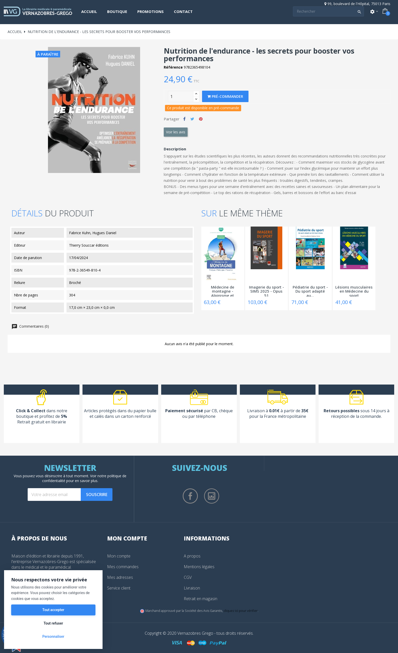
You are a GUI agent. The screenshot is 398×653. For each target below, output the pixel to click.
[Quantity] (180, 96)
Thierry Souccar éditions (89, 245)
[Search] (328, 11)
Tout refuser (53, 623)
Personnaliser (53, 636)
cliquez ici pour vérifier (241, 611)
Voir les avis (175, 132)
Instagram (211, 496)
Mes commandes (123, 566)
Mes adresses (120, 577)
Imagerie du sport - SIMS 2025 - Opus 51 (266, 291)
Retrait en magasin (200, 598)
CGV (188, 577)
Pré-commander (225, 96)
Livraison (192, 588)
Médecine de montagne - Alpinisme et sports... (222, 291)
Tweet (192, 118)
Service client (118, 588)
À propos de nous (39, 538)
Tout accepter (53, 610)
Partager (184, 118)
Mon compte (118, 556)
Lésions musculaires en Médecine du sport (354, 291)
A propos (192, 556)
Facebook (190, 496)
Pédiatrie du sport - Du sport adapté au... (310, 291)
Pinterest (201, 118)
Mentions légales (199, 566)
